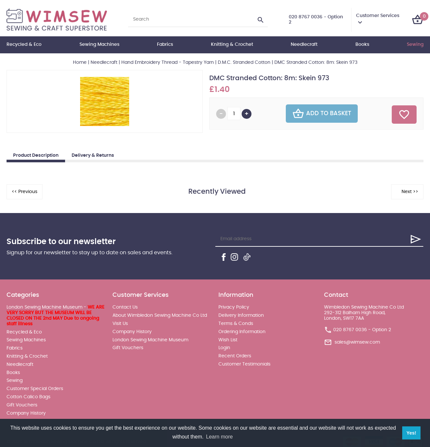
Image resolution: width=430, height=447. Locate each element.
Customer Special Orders (35, 388)
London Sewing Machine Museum (150, 340)
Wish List (227, 340)
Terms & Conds (235, 323)
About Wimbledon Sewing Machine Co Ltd (159, 315)
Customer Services (377, 15)
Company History (26, 413)
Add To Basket (321, 113)
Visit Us (120, 323)
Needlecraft (304, 44)
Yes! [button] (411, 433)
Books (362, 44)
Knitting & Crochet (232, 44)
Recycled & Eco (24, 44)
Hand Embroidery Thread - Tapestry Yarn (167, 62)
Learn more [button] (219, 436)
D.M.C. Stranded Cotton (244, 62)
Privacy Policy (233, 307)
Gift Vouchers (22, 405)
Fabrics (165, 44)
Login (224, 348)
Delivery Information (241, 315)
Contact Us (125, 307)
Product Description (36, 155)
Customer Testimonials (244, 364)
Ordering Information (242, 332)
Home (80, 62)
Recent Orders (234, 356)
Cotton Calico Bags (28, 397)
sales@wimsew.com (357, 342)
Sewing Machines (99, 44)
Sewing (415, 44)
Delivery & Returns (93, 155)
